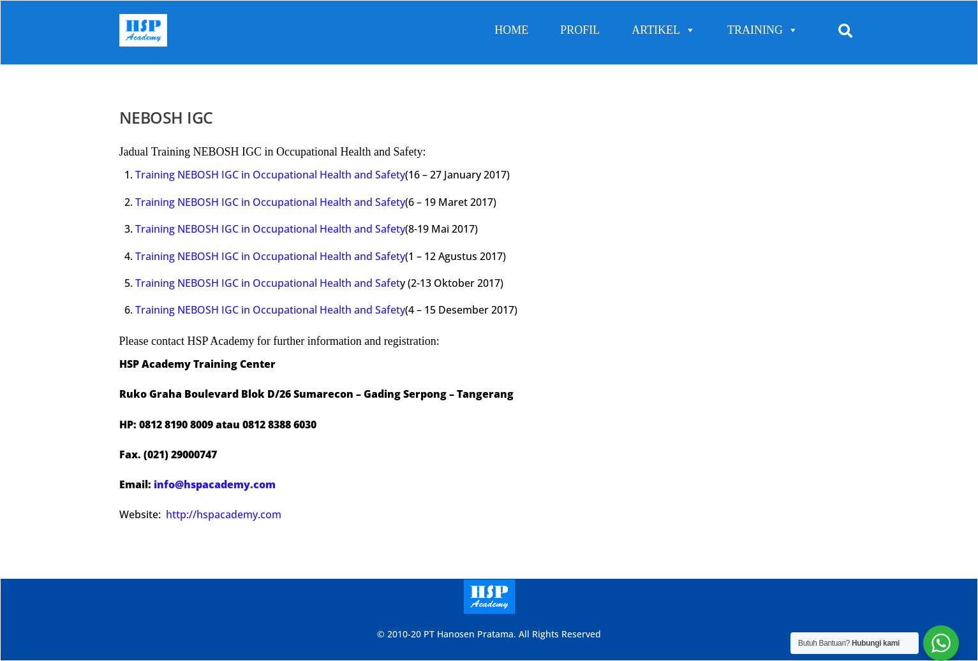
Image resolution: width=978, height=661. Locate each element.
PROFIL (580, 30)
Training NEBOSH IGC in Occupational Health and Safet (267, 283)
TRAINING (762, 30)
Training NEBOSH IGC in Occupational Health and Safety (270, 175)
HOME (511, 30)
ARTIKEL (663, 30)
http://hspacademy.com (223, 514)
